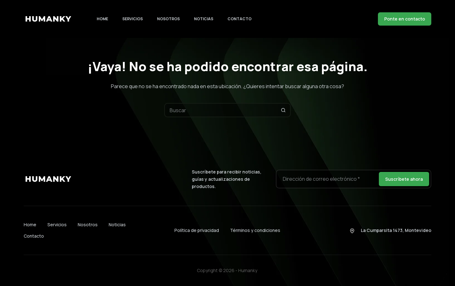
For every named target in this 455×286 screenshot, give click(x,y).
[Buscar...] (220, 110)
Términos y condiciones (255, 230)
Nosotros (168, 18)
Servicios (132, 18)
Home (102, 18)
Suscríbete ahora (404, 179)
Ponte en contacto (404, 19)
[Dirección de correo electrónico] (327, 179)
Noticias (203, 18)
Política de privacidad (196, 230)
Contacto (240, 18)
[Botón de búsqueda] (283, 110)
